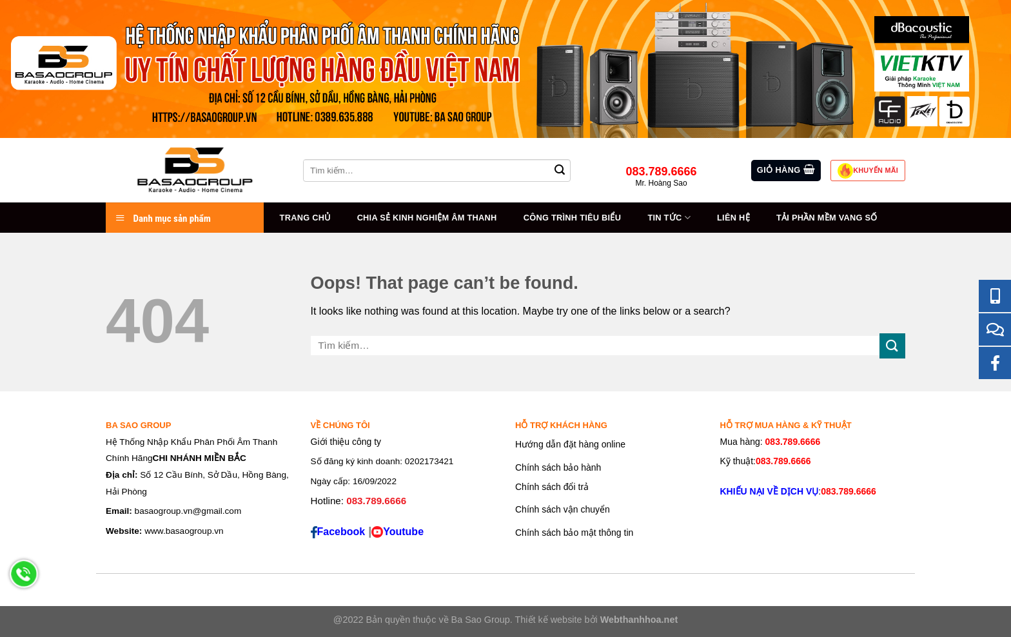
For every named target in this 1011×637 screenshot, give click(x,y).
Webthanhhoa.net (639, 619)
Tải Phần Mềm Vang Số (827, 217)
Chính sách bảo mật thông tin (574, 532)
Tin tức (668, 217)
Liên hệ (733, 217)
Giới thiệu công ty (346, 441)
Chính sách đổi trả (552, 487)
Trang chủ (305, 217)
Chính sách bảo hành (558, 467)
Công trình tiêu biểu (572, 217)
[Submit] (892, 345)
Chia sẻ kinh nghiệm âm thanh (427, 217)
